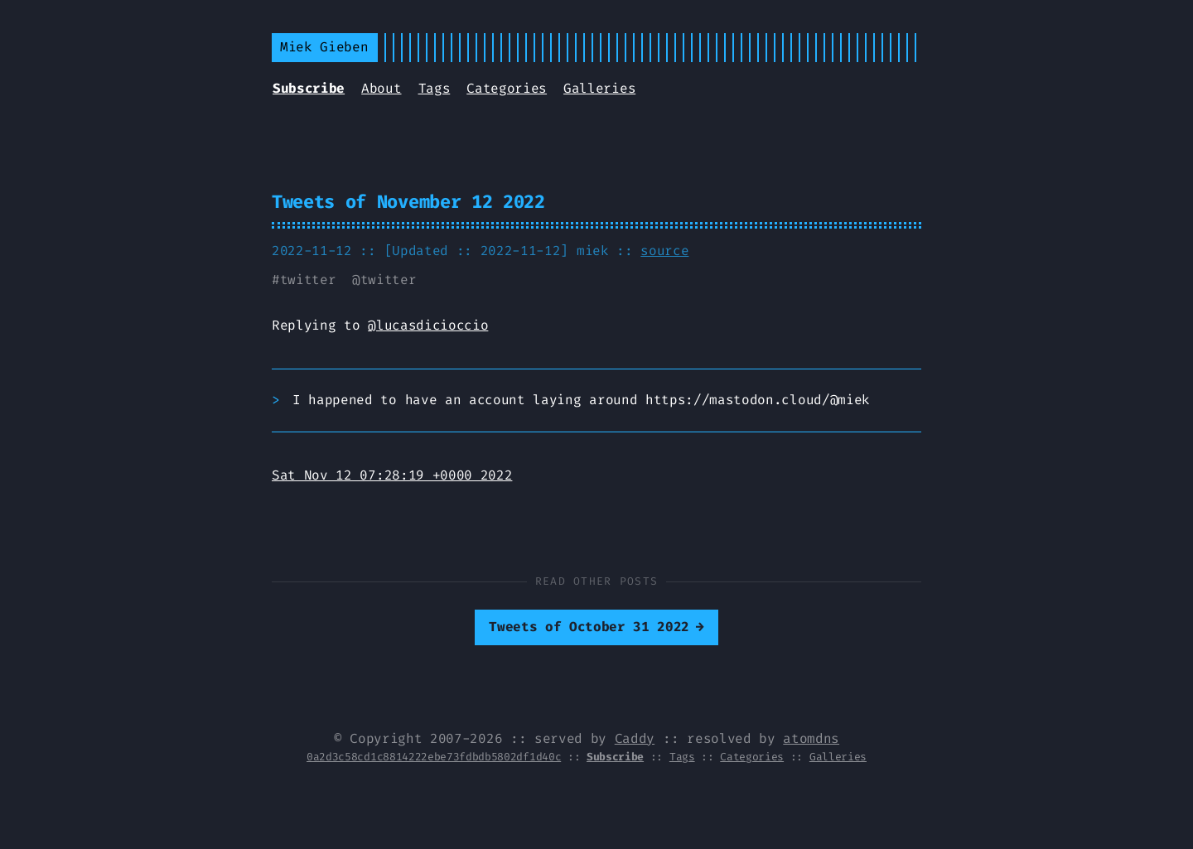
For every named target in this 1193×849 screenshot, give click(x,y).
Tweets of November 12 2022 (408, 202)
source (664, 250)
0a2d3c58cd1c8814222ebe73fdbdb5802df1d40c (434, 757)
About (381, 88)
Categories (506, 88)
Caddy (634, 738)
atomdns (811, 738)
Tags (434, 88)
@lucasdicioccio (428, 325)
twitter (308, 279)
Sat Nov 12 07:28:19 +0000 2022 (392, 475)
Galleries (599, 88)
